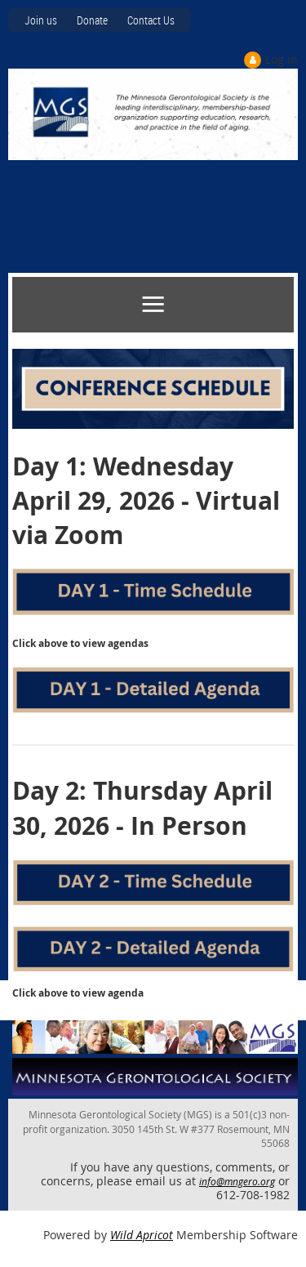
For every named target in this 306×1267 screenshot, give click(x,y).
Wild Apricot (141, 1234)
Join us (40, 20)
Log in (281, 59)
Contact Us (151, 20)
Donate (92, 20)
